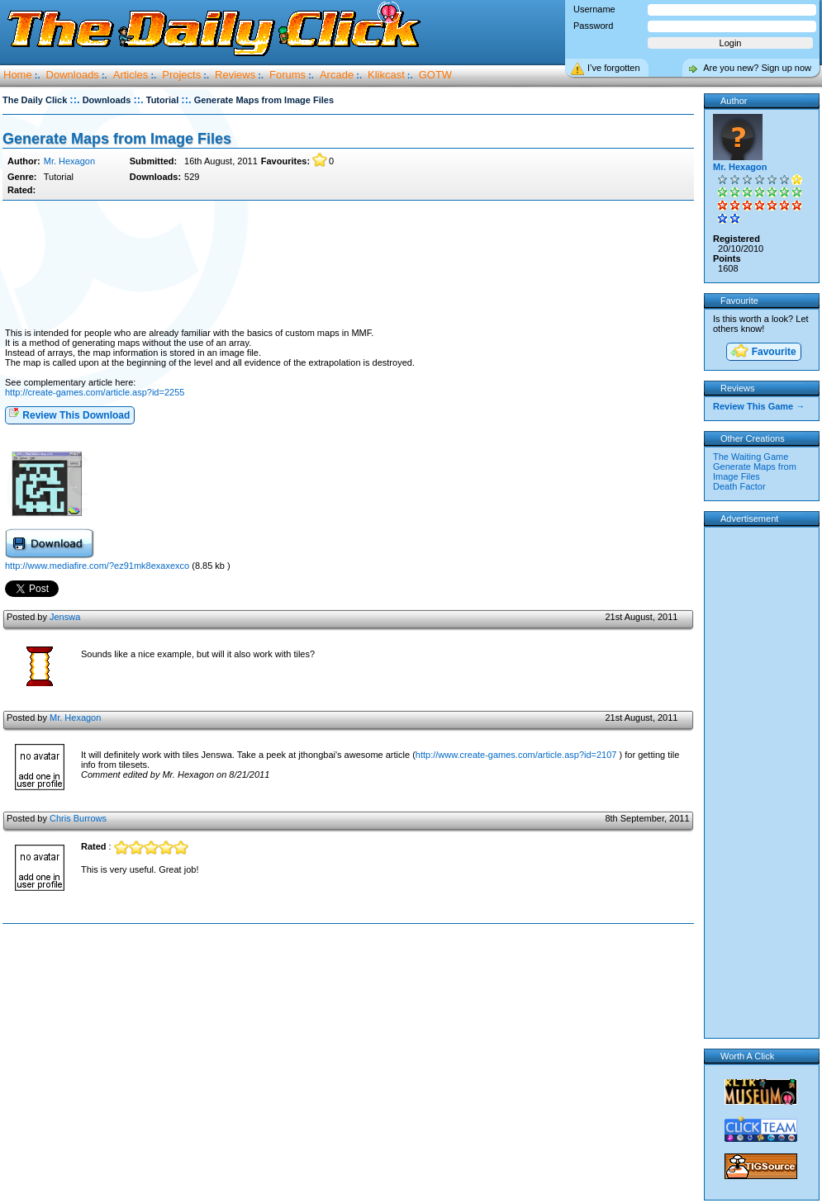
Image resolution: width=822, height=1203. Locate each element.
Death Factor (739, 486)
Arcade (337, 75)
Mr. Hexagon (69, 161)
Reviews (235, 75)
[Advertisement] (347, 264)
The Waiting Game (750, 457)
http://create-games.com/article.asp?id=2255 (94, 392)
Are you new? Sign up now (757, 68)
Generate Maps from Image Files (116, 138)
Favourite (762, 352)
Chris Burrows (78, 818)
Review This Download (69, 414)
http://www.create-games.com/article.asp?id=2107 (516, 755)
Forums (287, 75)
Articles (131, 75)
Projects (181, 75)
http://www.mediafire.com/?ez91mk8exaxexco (98, 566)
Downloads (72, 75)
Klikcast (386, 75)
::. (74, 99)
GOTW (435, 75)
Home (17, 75)
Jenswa (65, 617)
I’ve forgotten (613, 68)
